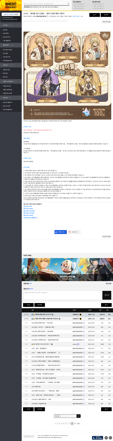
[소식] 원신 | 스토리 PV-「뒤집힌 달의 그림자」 (43, 327)
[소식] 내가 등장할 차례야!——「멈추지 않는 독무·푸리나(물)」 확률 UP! (47, 365)
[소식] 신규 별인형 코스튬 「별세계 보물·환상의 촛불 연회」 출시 (47, 357)
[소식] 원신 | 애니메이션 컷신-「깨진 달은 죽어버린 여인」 (46, 335)
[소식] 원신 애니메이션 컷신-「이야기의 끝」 (43, 323)
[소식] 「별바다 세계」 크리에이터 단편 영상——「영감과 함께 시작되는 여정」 (47, 395)
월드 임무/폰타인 (34, 7)
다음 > (78, 423)
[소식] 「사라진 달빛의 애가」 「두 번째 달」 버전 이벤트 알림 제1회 (47, 382)
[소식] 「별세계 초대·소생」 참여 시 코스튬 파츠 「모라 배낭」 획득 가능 (47, 369)
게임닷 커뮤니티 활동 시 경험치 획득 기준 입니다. (47, 318)
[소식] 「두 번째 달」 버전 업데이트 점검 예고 (43, 374)
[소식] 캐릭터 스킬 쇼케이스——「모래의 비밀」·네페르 (45, 391)
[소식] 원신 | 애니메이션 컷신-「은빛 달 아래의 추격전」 (45, 340)
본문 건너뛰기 (76, 16)
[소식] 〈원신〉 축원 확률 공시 (39, 348)
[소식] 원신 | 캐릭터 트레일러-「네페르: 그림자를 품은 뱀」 (46, 361)
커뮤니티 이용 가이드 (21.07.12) (43, 314)
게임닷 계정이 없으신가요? (7, 17)
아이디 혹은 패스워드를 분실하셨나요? (10, 19)
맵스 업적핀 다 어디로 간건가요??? (42, 344)
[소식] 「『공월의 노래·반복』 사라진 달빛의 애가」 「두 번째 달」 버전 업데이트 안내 (47, 352)
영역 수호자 (47, 7)
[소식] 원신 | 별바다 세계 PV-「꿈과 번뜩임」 (43, 331)
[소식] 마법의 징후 (36, 386)
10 (75, 423)
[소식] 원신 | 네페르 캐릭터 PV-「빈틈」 (42, 399)
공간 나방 (41, 7)
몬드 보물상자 (55, 7)
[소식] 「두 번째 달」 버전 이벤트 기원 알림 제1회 (44, 378)
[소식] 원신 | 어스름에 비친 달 (39, 403)
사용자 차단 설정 (106, 21)
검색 (78, 416)
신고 (82, 16)
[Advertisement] (67, 27)
